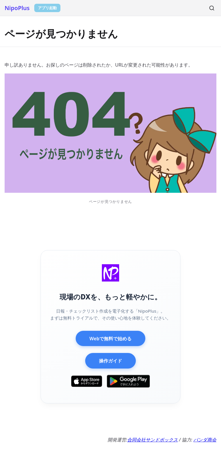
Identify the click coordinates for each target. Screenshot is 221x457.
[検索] (211, 8)
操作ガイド (110, 361)
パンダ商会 (204, 440)
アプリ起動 (47, 7)
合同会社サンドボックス (152, 440)
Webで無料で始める (110, 338)
